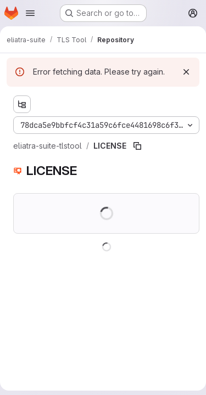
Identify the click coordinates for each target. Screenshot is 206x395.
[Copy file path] (137, 146)
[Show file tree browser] (22, 104)
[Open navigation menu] (30, 13)
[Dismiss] (186, 71)
